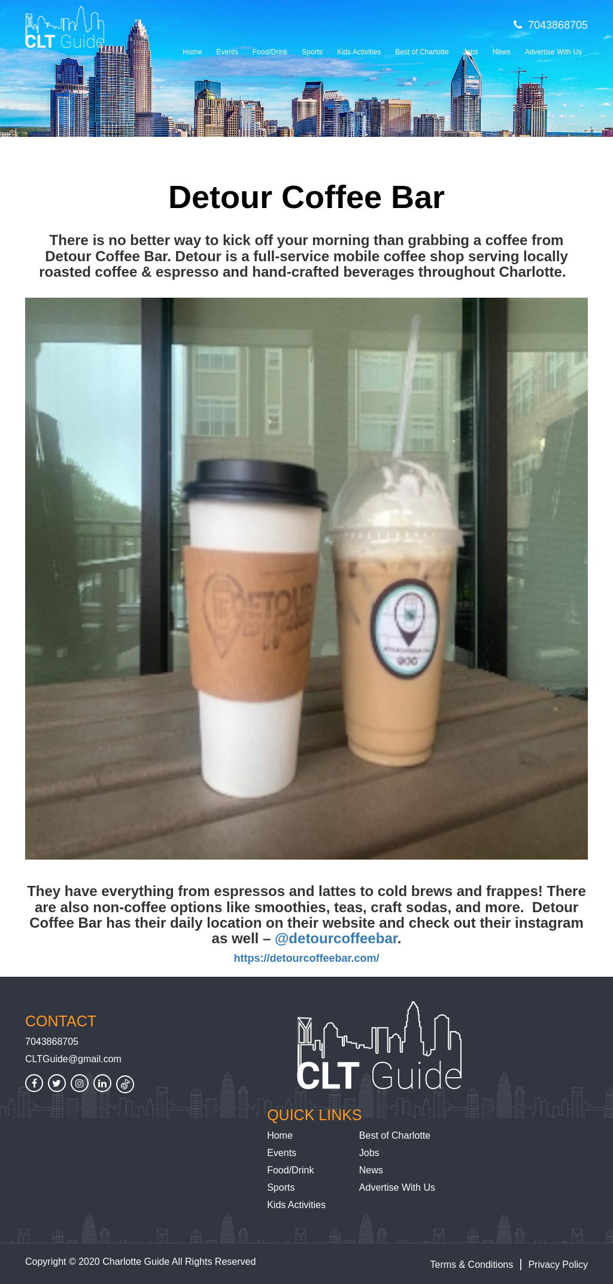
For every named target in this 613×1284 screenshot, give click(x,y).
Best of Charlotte (421, 52)
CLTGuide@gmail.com (73, 1059)
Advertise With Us (553, 52)
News (502, 52)
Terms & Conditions (472, 1264)
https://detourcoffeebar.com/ (306, 958)
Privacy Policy (558, 1264)
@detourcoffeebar (336, 938)
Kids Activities (359, 52)
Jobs (470, 52)
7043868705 (551, 25)
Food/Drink (270, 52)
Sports (312, 52)
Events (227, 52)
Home (192, 52)
